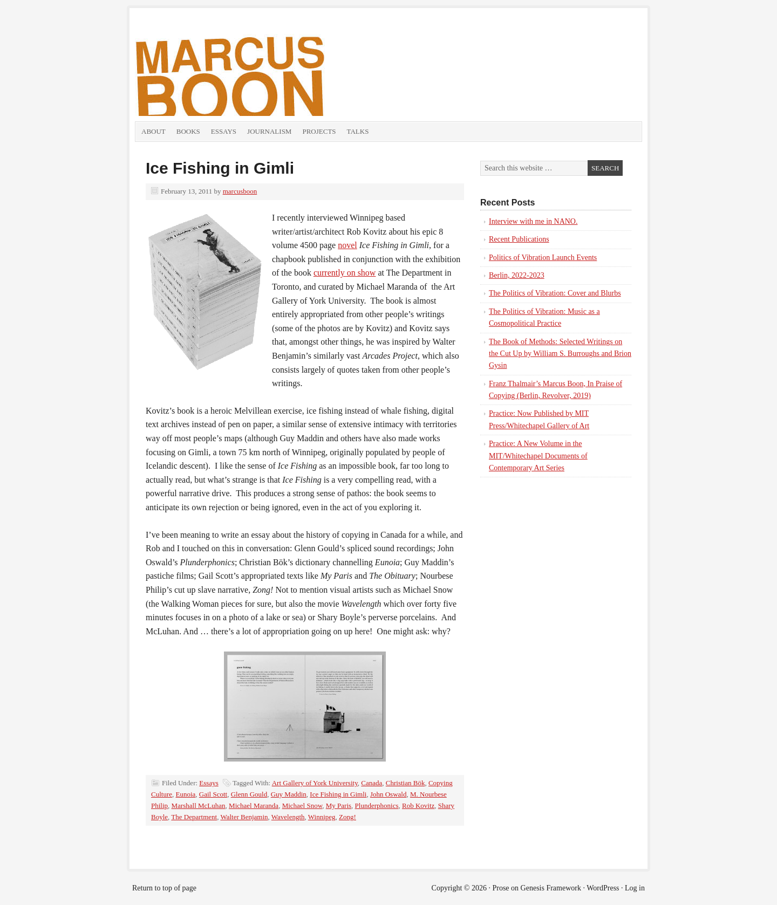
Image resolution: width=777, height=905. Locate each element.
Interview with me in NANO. (533, 221)
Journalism (269, 131)
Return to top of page (164, 888)
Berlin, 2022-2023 (516, 275)
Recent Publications (519, 239)
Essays (223, 131)
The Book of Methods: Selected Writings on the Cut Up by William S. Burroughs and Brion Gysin (560, 354)
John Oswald (388, 794)
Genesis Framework (551, 888)
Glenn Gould (249, 794)
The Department (194, 817)
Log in (635, 888)
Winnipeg (322, 817)
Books (188, 131)
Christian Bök (405, 783)
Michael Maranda (253, 805)
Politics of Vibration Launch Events (543, 257)
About (153, 131)
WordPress (603, 888)
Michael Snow (302, 805)
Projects (319, 131)
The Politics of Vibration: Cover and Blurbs (555, 293)
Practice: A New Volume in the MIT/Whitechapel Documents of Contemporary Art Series (538, 456)
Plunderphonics (377, 805)
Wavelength (288, 817)
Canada (371, 783)
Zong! (347, 817)
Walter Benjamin (244, 817)
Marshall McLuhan (199, 805)
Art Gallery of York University (315, 783)
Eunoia (186, 794)
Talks (358, 131)
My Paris (338, 805)
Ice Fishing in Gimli (220, 168)
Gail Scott (213, 794)
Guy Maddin (288, 794)
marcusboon (240, 191)
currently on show (344, 272)
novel (347, 245)
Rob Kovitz (418, 805)
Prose (500, 888)
